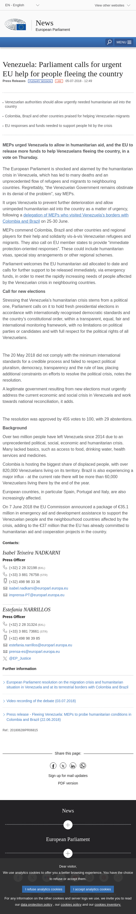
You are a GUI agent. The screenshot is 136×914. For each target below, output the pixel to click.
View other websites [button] (109, 5)
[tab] (68, 811)
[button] (123, 42)
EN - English (14, 5)
